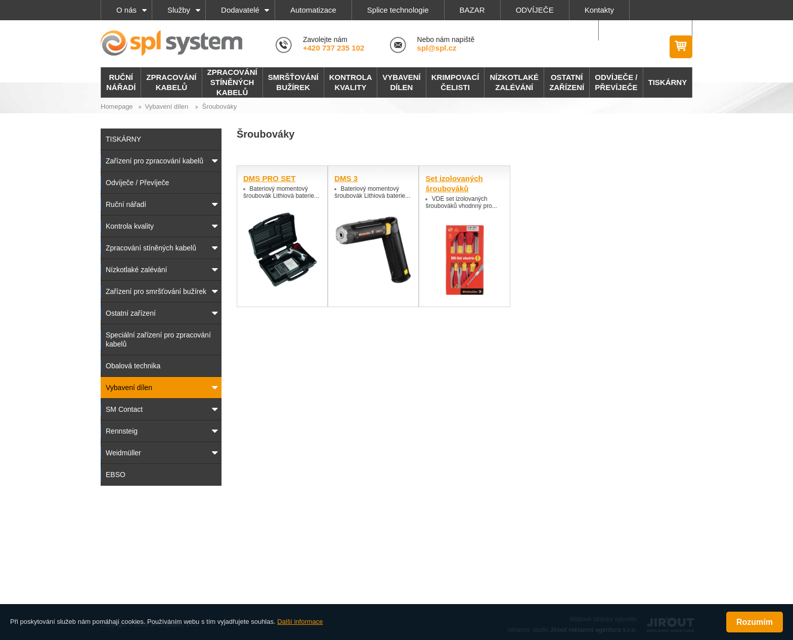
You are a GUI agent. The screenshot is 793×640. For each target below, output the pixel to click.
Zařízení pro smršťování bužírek (156, 291)
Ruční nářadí (126, 204)
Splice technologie (398, 10)
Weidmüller (123, 453)
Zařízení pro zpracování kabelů (154, 161)
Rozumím (754, 622)
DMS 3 (346, 178)
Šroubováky (219, 106)
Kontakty (599, 10)
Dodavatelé (240, 10)
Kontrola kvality (130, 226)
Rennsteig (122, 431)
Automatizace (313, 10)
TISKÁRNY (123, 139)
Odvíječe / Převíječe (137, 183)
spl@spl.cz (437, 48)
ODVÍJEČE (535, 10)
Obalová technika (133, 366)
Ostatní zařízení (131, 313)
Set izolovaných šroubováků (453, 183)
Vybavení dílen (167, 106)
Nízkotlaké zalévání (136, 270)
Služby (178, 10)
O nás (126, 10)
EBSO (115, 475)
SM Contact (124, 409)
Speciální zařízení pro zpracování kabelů (158, 339)
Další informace (300, 621)
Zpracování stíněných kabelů (151, 248)
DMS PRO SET (269, 178)
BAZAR (472, 10)
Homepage (117, 106)
